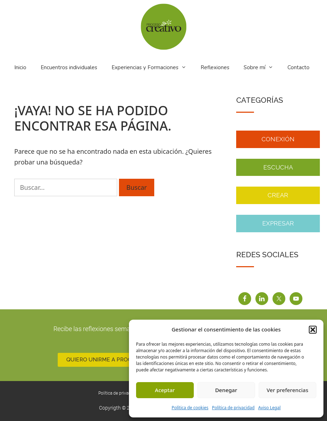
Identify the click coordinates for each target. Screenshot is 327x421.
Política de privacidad (233, 408)
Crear (278, 195)
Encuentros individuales (69, 67)
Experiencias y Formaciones (153, 67)
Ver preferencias (287, 390)
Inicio (20, 67)
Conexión (278, 139)
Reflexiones (215, 67)
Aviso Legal (269, 408)
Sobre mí (263, 67)
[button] (312, 329)
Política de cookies (190, 408)
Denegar (226, 390)
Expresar (278, 223)
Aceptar (165, 390)
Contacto (298, 67)
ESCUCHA (278, 167)
